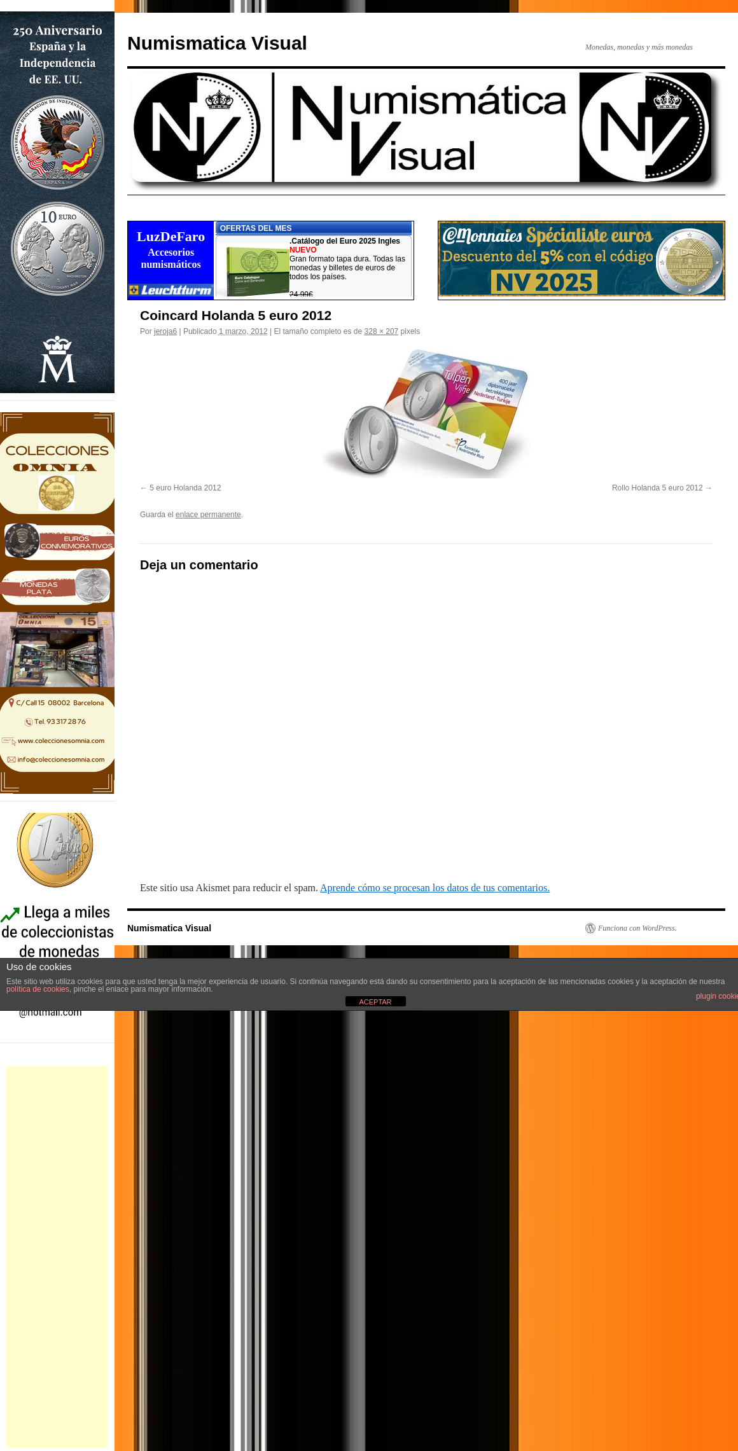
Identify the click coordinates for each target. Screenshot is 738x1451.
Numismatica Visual (217, 42)
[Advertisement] (57, 1257)
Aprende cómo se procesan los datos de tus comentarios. (435, 887)
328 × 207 (382, 331)
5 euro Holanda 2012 (185, 487)
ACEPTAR (375, 1002)
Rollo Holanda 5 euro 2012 (657, 487)
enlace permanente (208, 514)
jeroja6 (165, 331)
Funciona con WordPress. (637, 928)
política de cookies (37, 989)
